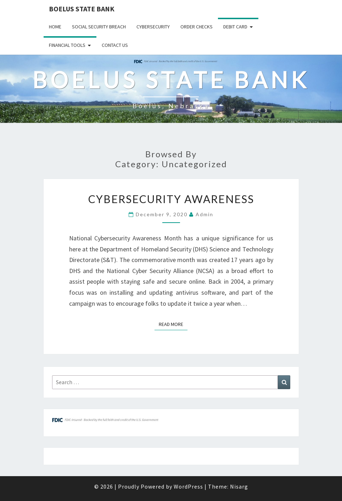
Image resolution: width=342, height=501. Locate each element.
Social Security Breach (99, 26)
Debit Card (235, 26)
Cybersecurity (153, 26)
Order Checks (196, 26)
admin (204, 214)
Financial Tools (67, 45)
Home (55, 26)
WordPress (188, 486)
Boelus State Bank (81, 8)
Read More (173, 323)
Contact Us (115, 45)
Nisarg (239, 486)
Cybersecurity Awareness (171, 198)
